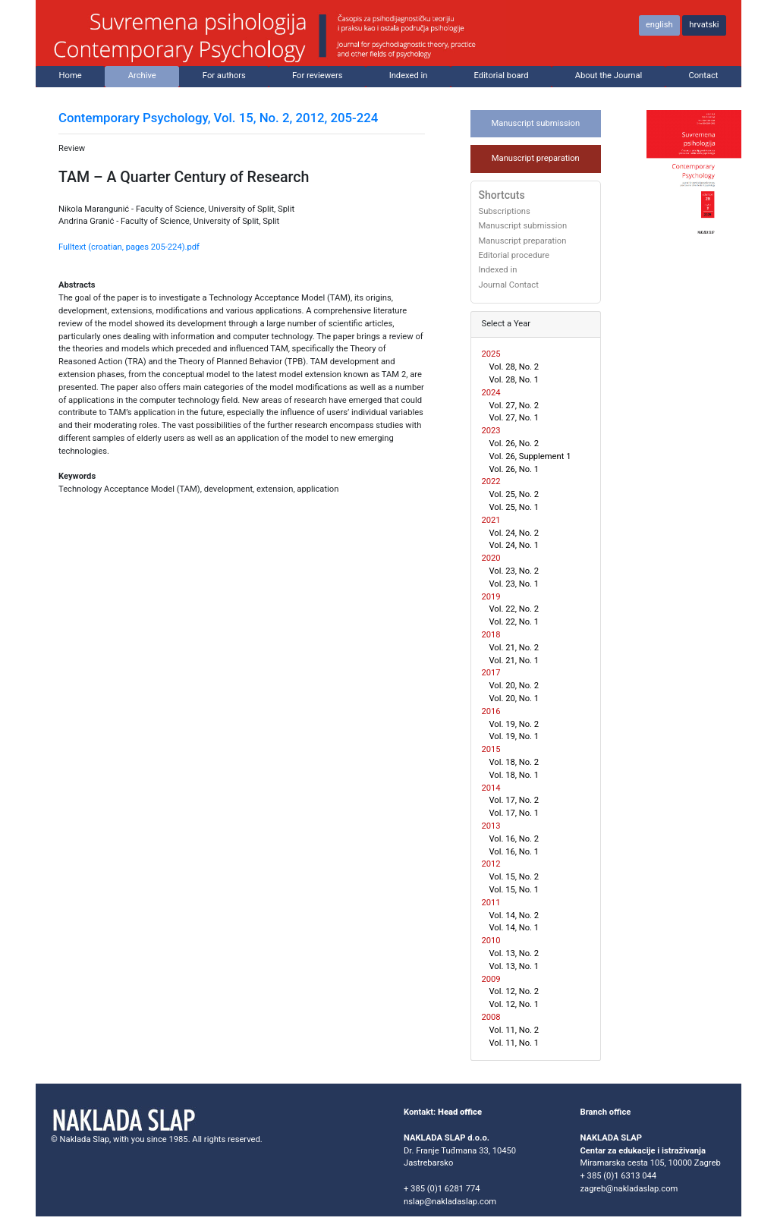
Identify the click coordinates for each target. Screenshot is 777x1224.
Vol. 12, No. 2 (514, 991)
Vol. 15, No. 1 (514, 890)
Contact (703, 75)
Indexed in (408, 75)
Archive (142, 75)
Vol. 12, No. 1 (514, 1004)
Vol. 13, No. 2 (514, 953)
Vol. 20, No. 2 (514, 686)
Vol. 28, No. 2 (514, 367)
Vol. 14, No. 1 (514, 928)
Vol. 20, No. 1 (514, 698)
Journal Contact (509, 285)
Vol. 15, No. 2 (514, 877)
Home (70, 75)
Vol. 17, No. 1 (514, 813)
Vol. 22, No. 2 (514, 609)
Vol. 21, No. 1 (514, 660)
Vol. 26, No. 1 (514, 469)
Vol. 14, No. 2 (514, 915)
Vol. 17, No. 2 (514, 800)
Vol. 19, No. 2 (514, 724)
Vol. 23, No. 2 (514, 571)
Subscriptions (504, 211)
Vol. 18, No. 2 (514, 762)
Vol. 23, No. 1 (514, 584)
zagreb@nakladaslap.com (629, 1189)
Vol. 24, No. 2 (514, 533)
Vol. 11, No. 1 (514, 1043)
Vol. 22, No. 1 (514, 622)
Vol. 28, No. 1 (514, 380)
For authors (224, 75)
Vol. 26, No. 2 (514, 443)
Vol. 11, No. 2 (514, 1030)
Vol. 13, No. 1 (514, 966)
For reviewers (317, 75)
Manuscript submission (535, 123)
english (659, 25)
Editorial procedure (514, 255)
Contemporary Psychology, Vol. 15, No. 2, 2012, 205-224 (218, 117)
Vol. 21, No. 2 (514, 648)
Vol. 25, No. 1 (514, 507)
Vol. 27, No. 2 (514, 406)
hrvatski (704, 25)
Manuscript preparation (536, 158)
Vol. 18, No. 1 (514, 775)
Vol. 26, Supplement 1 (530, 456)
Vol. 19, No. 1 (514, 736)
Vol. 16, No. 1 (514, 852)
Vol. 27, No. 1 (514, 418)
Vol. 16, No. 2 (514, 839)
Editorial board (501, 75)
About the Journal (609, 75)
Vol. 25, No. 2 (514, 494)
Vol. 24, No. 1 (514, 545)
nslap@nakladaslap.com (450, 1202)
